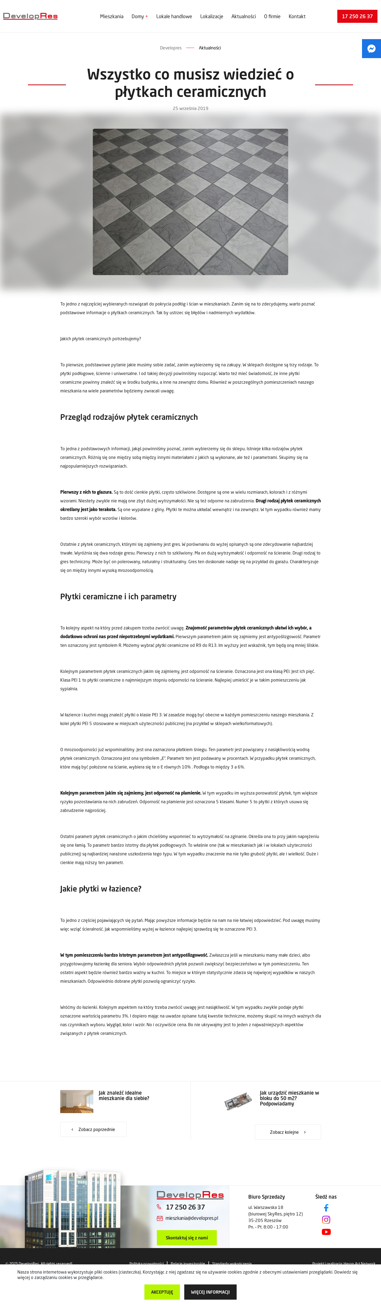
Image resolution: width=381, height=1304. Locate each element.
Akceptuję (162, 1291)
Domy (138, 16)
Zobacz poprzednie (96, 1129)
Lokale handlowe (174, 16)
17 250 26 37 (357, 16)
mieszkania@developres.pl (192, 1218)
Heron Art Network (360, 1263)
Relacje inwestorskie (188, 1263)
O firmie (272, 16)
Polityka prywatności (146, 1263)
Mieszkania (111, 16)
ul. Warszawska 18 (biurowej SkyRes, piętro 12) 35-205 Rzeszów (275, 1214)
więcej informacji (210, 1291)
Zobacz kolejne (284, 1132)
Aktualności (243, 16)
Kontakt (297, 16)
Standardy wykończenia (232, 1263)
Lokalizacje (211, 16)
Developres (171, 47)
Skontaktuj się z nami (187, 1237)
